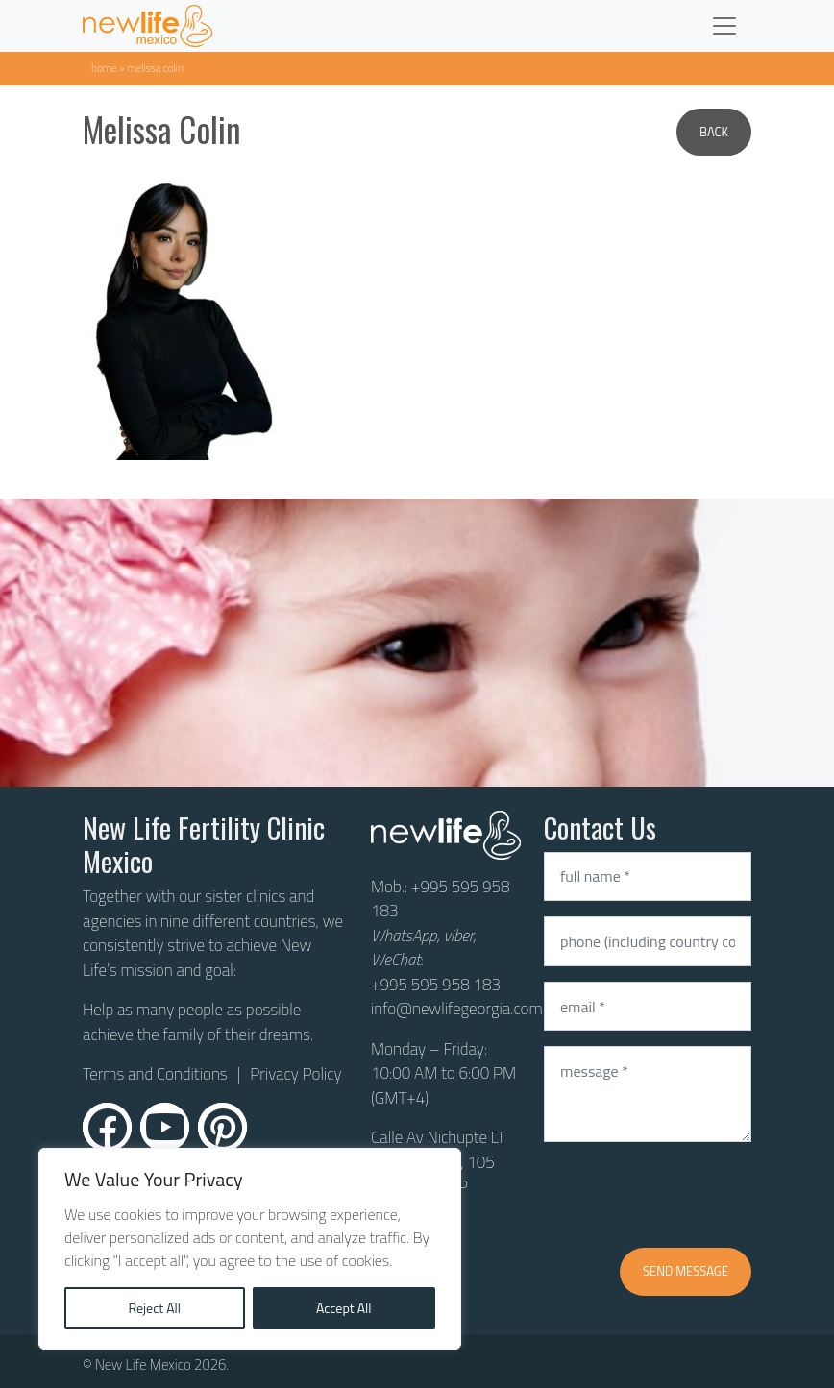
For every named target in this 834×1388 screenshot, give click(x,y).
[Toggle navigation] (724, 26)
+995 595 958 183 (440, 899)
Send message (685, 1270)
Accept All (344, 1308)
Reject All (154, 1308)
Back (713, 131)
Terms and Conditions (155, 1074)
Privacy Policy (295, 1073)
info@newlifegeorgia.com (457, 1008)
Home (104, 68)
